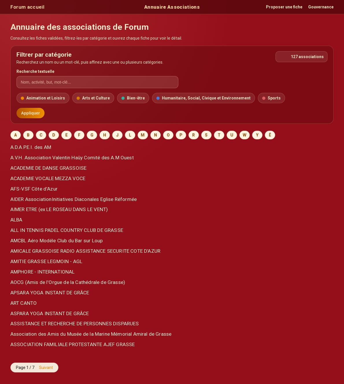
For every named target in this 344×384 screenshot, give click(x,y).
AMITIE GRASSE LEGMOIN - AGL (46, 261)
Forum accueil (27, 7)
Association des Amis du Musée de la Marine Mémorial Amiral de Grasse (91, 334)
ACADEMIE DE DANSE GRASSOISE (48, 168)
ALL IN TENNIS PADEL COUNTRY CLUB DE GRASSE (66, 230)
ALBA (16, 220)
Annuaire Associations (172, 7)
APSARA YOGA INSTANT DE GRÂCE (49, 293)
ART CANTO (23, 303)
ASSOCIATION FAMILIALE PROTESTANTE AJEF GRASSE (72, 344)
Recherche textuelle (35, 71)
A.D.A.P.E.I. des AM (30, 147)
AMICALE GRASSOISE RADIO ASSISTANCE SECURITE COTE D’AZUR (85, 251)
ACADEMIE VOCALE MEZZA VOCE (47, 178)
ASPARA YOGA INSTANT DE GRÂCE (49, 313)
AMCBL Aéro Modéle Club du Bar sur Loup (56, 240)
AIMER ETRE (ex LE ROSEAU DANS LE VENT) (59, 209)
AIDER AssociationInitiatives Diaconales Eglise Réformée (73, 199)
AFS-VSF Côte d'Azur (34, 189)
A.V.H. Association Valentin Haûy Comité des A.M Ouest (72, 157)
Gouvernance (321, 7)
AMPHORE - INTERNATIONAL (42, 272)
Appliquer (30, 113)
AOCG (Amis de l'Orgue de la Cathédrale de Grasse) (67, 282)
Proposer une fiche (284, 7)
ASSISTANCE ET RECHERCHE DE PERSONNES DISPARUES (74, 323)
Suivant (46, 367)
